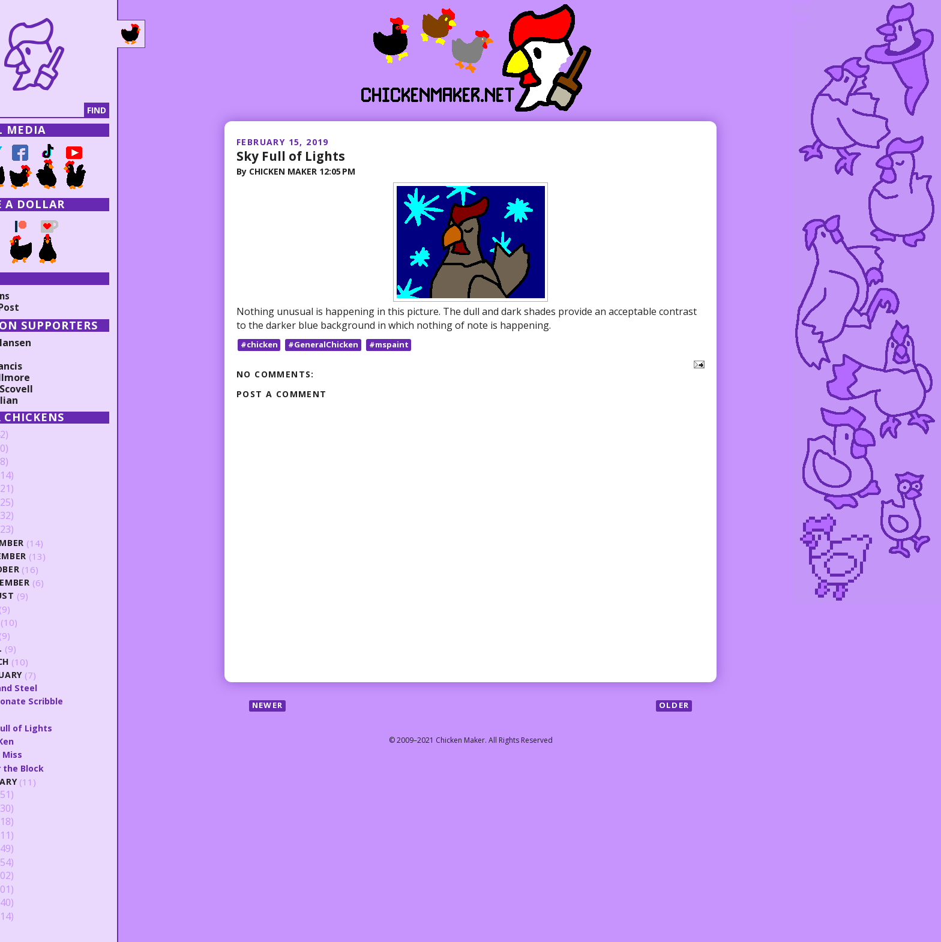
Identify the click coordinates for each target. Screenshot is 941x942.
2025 (28, 448)
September (54, 583)
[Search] (71, 110)
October (49, 570)
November (53, 556)
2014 (28, 849)
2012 (28, 876)
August (46, 596)
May (37, 636)
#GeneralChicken (328, 344)
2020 (28, 516)
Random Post (41, 307)
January (48, 781)
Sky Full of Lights (293, 155)
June (38, 622)
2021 (28, 502)
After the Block (62, 767)
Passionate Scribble (71, 701)
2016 (28, 822)
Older (673, 706)
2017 (28, 808)
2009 (28, 916)
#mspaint (397, 344)
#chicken (260, 344)
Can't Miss (50, 754)
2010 (28, 903)
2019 (28, 529)
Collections (36, 295)
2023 (28, 475)
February (50, 675)
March (43, 662)
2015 (28, 835)
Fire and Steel (58, 688)
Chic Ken (46, 741)
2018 (28, 795)
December (51, 543)
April (39, 649)
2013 (28, 862)
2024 (28, 462)
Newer (269, 706)
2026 (28, 435)
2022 (28, 489)
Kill (33, 714)
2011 (28, 889)
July (37, 609)
